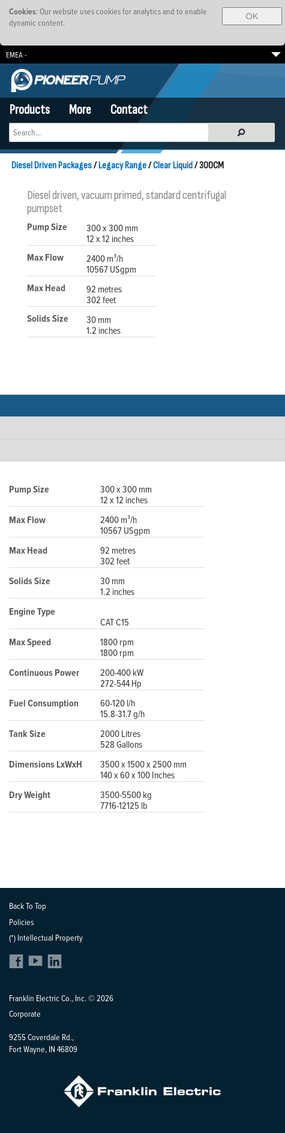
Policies (21, 921)
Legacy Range (122, 165)
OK (252, 16)
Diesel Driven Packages (51, 165)
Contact (129, 110)
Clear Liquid (173, 165)
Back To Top (27, 905)
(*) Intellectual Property (46, 937)
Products (30, 110)
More (80, 110)
